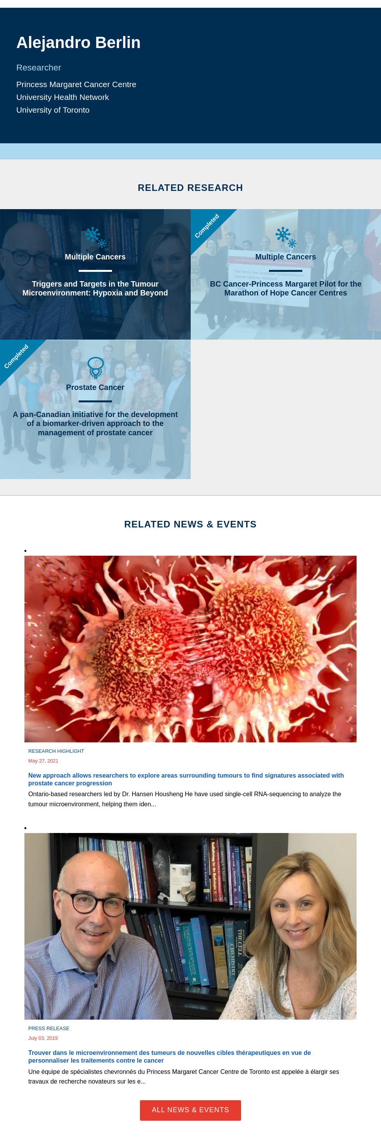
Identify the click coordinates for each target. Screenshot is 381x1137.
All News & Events (190, 1110)
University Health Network (62, 97)
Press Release (48, 1028)
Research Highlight (56, 751)
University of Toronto (53, 109)
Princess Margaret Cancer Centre (76, 84)
